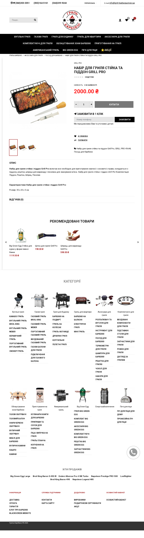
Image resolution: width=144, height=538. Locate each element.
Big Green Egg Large (20, 484)
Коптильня (58, 348)
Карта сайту (48, 511)
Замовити (125, 119)
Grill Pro (78, 63)
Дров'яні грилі (59, 343)
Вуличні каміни (17, 453)
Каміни (13, 462)
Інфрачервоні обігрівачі (16, 432)
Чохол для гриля (101, 378)
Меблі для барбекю (14, 447)
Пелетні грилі (59, 352)
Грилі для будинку (61, 319)
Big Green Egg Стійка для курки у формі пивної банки (20, 256)
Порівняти (82, 140)
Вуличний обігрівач (14, 440)
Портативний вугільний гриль (18, 353)
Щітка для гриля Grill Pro (46, 253)
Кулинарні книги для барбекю (39, 423)
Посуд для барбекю (83, 152)
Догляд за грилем (122, 366)
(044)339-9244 (59, 3)
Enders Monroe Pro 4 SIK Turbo (73, 484)
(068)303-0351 (22, 3)
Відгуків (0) (16, 199)
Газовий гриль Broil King (38, 325)
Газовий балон (17, 426)
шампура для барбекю (103, 362)
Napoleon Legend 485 (83, 487)
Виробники (79, 507)
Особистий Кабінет (116, 507)
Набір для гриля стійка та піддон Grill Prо (95, 148)
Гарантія (13, 514)
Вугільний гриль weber (18, 337)
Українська (89, 3)
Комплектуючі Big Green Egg (81, 443)
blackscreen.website (20, 521)
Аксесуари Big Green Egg (81, 435)
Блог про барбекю (18, 517)
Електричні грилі (80, 333)
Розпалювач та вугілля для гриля (104, 330)
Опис (12, 162)
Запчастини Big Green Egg (82, 458)
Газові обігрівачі (17, 422)
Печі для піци (126, 414)
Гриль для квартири (83, 319)
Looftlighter (125, 484)
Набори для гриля (102, 385)
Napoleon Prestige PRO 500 (104, 484)
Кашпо (12, 458)
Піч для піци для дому (126, 420)
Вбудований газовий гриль (38, 348)
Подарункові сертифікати (87, 511)
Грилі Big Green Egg (81, 420)
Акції (76, 514)
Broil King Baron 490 (60, 487)
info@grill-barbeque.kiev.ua (122, 3)
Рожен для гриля (123, 358)
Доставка (14, 507)
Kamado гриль (16, 324)
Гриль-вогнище (60, 339)
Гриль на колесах (57, 333)
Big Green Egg (83, 414)
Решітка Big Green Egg (80, 451)
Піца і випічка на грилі (39, 442)
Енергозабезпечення (105, 414)
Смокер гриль (16, 359)
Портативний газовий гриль (38, 341)
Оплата (13, 511)
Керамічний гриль (15, 345)
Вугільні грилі (18, 319)
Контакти (47, 507)
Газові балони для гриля (38, 356)
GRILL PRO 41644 (123, 148)
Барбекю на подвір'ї (58, 325)
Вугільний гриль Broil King (18, 330)
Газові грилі (40, 319)
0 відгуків (89, 77)
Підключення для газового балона (38, 365)
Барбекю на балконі (80, 325)
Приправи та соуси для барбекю (37, 433)
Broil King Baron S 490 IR (45, 484)
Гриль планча (38, 448)
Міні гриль (79, 339)
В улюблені (83, 136)
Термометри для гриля (102, 355)
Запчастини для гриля (126, 351)
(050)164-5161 (41, 3)
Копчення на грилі (37, 454)
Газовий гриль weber (38, 333)
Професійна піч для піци (125, 428)
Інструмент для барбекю (104, 340)
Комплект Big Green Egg (81, 428)
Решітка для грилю (102, 370)
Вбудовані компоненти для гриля (123, 330)
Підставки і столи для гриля (123, 341)
